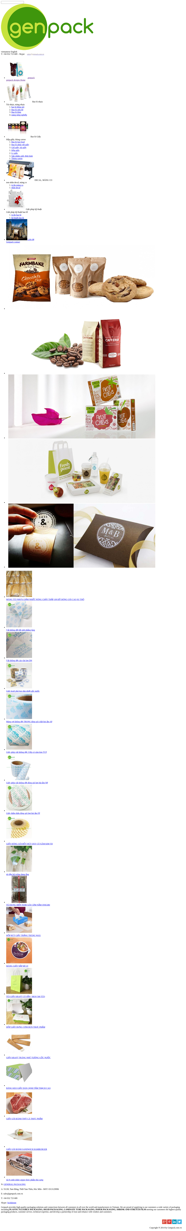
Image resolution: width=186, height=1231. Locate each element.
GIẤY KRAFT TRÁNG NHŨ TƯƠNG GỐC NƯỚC (28, 1058)
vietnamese (5, 52)
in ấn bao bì (16, 215)
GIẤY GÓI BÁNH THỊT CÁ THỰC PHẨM (24, 1119)
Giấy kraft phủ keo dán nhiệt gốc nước (23, 691)
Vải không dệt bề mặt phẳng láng (20, 630)
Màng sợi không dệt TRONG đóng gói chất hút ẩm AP (29, 722)
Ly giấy (14, 153)
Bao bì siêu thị (17, 110)
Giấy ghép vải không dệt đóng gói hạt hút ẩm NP (27, 783)
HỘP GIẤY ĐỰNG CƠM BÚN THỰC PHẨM (25, 1027)
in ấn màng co (17, 185)
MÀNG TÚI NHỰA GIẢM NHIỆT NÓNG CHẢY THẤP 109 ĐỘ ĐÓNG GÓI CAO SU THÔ (45, 599)
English (14, 52)
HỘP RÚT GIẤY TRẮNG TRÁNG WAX (23, 935)
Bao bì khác (16, 112)
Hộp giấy (15, 150)
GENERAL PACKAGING (15, 1184)
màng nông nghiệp (19, 115)
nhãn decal (15, 188)
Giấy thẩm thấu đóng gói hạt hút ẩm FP (23, 813)
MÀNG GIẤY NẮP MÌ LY (17, 966)
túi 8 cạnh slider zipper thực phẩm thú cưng (24, 1180)
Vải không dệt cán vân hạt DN (19, 660)
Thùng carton (16, 158)
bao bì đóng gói (17, 107)
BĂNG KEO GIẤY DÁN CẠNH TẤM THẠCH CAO (28, 1088)
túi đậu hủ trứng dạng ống (17, 874)
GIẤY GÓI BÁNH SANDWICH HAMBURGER (26, 1149)
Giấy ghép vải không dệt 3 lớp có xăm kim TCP (26, 752)
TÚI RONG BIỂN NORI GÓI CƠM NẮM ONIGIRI (28, 905)
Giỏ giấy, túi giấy (18, 147)
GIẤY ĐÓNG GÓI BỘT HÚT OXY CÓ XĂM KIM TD (29, 844)
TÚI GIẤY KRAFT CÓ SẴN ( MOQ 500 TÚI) (25, 996)
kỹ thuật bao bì (17, 218)
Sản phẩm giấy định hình (22, 156)
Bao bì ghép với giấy (20, 145)
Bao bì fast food (18, 142)
